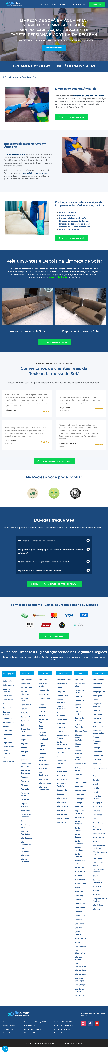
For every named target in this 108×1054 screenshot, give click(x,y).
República (7, 743)
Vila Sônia (79, 996)
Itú (94, 773)
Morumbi (79, 892)
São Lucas (61, 776)
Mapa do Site (58, 1034)
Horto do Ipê (80, 791)
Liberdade (7, 731)
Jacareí (96, 777)
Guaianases (62, 720)
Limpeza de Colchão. (69, 229)
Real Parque (80, 916)
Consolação (8, 719)
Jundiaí (96, 781)
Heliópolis (79, 787)
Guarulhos (97, 752)
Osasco (24, 760)
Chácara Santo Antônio (78, 738)
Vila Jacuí (61, 811)
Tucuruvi (43, 769)
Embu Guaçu (98, 727)
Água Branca (26, 680)
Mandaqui (43, 740)
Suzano (96, 891)
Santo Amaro (80, 939)
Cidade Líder (62, 696)
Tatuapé (60, 795)
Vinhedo (96, 910)
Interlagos (79, 799)
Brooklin (78, 697)
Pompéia (25, 790)
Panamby (79, 896)
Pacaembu (7, 735)
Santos (96, 842)
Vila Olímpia (80, 986)
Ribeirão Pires (99, 834)
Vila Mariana (80, 971)
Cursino (78, 775)
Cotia (23, 726)
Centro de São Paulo (9, 674)
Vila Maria (43, 780)
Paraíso (78, 900)
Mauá (95, 793)
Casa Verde (44, 695)
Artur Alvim (62, 684)
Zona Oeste (27, 674)
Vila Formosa (62, 807)
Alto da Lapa (26, 688)
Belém (60, 688)
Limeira (96, 785)
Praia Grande (98, 824)
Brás (5, 705)
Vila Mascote (80, 975)
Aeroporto (97, 684)
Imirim (42, 712)
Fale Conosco (78, 4)
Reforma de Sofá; (67, 215)
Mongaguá (97, 803)
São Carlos (97, 859)
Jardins (6, 727)
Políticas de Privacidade (62, 1030)
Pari (4, 739)
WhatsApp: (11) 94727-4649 (63, 1026)
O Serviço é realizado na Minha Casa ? (36, 541)
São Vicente (98, 877)
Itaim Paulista (63, 728)
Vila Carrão (62, 799)
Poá (94, 820)
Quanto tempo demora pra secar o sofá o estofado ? (43, 562)
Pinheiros (25, 782)
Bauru (95, 700)
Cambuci (7, 709)
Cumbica (97, 719)
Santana (42, 754)
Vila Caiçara (98, 906)
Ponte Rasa (62, 772)
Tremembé (44, 765)
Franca (96, 738)
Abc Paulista (98, 680)
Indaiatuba (97, 760)
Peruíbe (96, 811)
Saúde (77, 943)
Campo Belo (80, 701)
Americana (97, 688)
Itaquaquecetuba (100, 769)
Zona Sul (81, 674)
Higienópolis (8, 723)
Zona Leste (63, 674)
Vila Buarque (8, 762)
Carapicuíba (26, 718)
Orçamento (7, 1034)
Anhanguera (8, 686)
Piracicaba (97, 815)
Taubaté (96, 895)
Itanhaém (97, 765)
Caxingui (25, 722)
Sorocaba (97, 887)
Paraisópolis (80, 904)
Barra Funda (26, 705)
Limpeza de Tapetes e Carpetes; (74, 224)
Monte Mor (97, 807)
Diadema (97, 723)
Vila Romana (26, 856)
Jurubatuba (80, 872)
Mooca (60, 757)
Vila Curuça (62, 803)
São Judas (79, 924)
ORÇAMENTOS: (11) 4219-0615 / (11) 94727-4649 (54, 66)
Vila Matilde (62, 815)
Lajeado (60, 753)
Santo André (98, 838)
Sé (4, 758)
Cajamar (96, 711)
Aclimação (7, 682)
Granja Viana (26, 736)
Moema (78, 888)
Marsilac (78, 876)
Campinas (97, 715)
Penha (60, 768)
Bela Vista (7, 696)
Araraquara (98, 696)
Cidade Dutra (81, 765)
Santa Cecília (8, 747)
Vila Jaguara (26, 839)
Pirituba (24, 786)
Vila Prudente (63, 819)
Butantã (24, 714)
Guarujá (96, 748)
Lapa (23, 756)
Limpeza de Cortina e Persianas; (74, 227)
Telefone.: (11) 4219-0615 (63, 1023)
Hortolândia (98, 756)
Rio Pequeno (26, 811)
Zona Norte (45, 674)
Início (5, 77)
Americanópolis (64, 680)
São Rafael (79, 928)
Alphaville (25, 684)
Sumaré (24, 822)
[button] (54, 541)
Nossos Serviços (60, 4)
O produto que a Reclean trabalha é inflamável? (41, 571)
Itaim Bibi (79, 807)
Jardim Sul (79, 868)
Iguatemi (61, 724)
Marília (96, 789)
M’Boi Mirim (80, 880)
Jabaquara (79, 818)
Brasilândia (44, 691)
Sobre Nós (44, 4)
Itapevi (24, 740)
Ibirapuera (79, 795)
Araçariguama (99, 692)
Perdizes (25, 778)
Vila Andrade (80, 947)
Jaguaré (24, 744)
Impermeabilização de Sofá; (72, 218)
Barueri (24, 710)
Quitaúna (25, 800)
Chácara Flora (81, 732)
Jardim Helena (63, 749)
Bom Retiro (8, 701)
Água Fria (43, 680)
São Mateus (62, 780)
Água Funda (80, 680)
